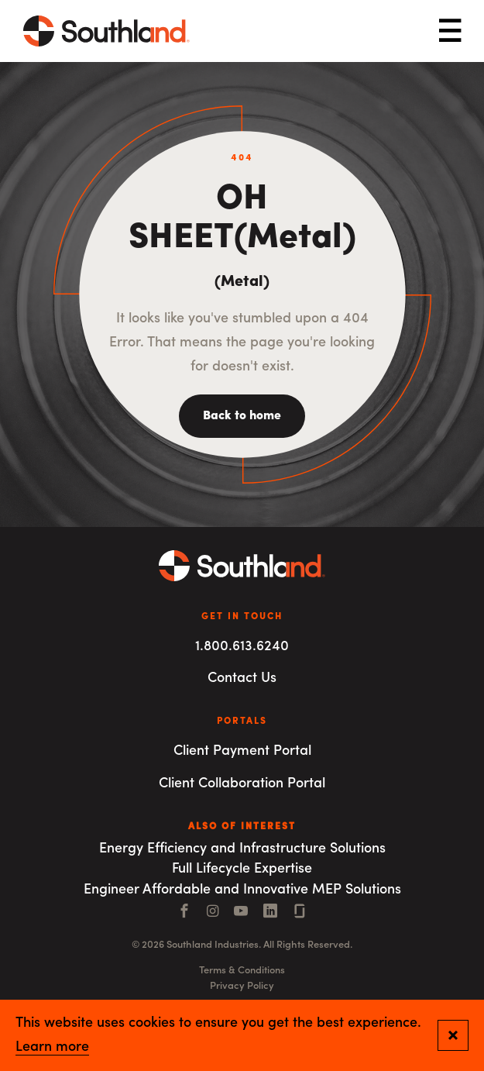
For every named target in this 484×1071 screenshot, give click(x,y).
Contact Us (242, 678)
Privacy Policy (242, 986)
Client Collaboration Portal (242, 784)
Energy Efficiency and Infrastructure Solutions (242, 849)
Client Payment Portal (242, 751)
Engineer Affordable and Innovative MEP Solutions (242, 890)
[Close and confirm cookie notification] (453, 1035)
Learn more (52, 1048)
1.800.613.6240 (242, 646)
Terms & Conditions (242, 971)
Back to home (242, 416)
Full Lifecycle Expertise (242, 869)
